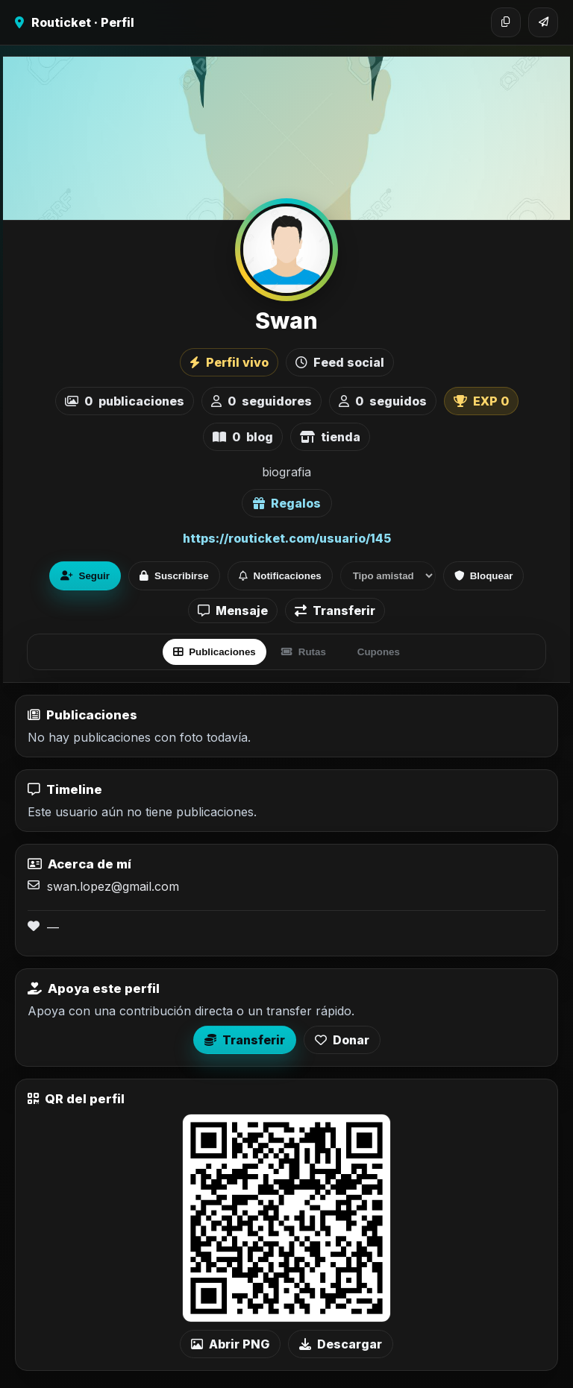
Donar (342, 1039)
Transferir (335, 610)
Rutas (303, 651)
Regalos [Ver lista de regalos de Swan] (287, 503)
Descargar (340, 1344)
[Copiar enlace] (506, 22)
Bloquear (483, 575)
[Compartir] (543, 22)
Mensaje (233, 610)
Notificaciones (280, 575)
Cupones (378, 651)
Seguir (85, 575)
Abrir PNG (230, 1344)
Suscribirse (174, 575)
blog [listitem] (243, 436)
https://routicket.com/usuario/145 (287, 538)
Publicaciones (214, 651)
